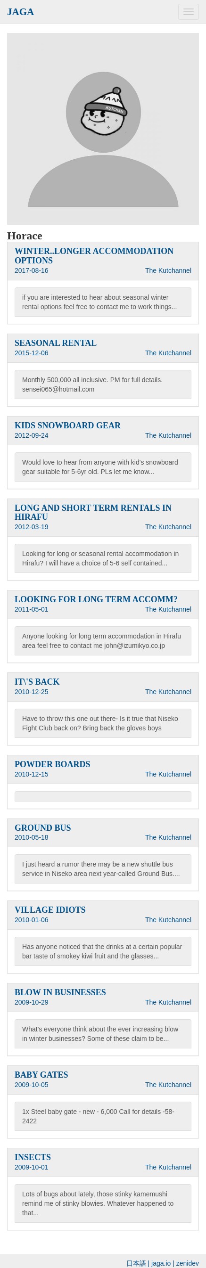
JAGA (20, 11)
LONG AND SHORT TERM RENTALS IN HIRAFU (93, 512)
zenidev (187, 1263)
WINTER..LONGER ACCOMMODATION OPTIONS (94, 255)
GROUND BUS (43, 828)
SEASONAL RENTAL (56, 343)
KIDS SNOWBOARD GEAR (68, 425)
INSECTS (33, 1157)
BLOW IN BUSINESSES (60, 992)
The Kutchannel (168, 270)
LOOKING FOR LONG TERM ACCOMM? (96, 599)
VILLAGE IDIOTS (50, 910)
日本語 (136, 1263)
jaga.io (161, 1263)
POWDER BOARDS (53, 764)
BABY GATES (41, 1075)
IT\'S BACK (37, 682)
